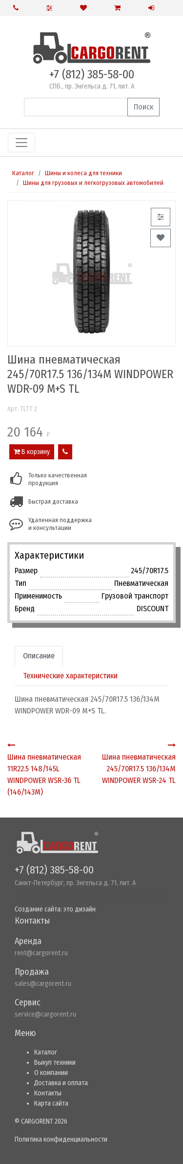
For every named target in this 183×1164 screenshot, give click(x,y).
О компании (51, 1073)
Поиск (143, 106)
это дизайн (79, 909)
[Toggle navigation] (21, 142)
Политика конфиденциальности (61, 1139)
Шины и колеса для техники (83, 173)
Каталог (23, 173)
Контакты (47, 1093)
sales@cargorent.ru (43, 984)
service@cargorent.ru (45, 1014)
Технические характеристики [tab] (70, 675)
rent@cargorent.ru (41, 953)
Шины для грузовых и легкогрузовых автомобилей (93, 182)
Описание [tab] (39, 655)
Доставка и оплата (61, 1083)
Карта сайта (51, 1103)
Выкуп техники (55, 1062)
